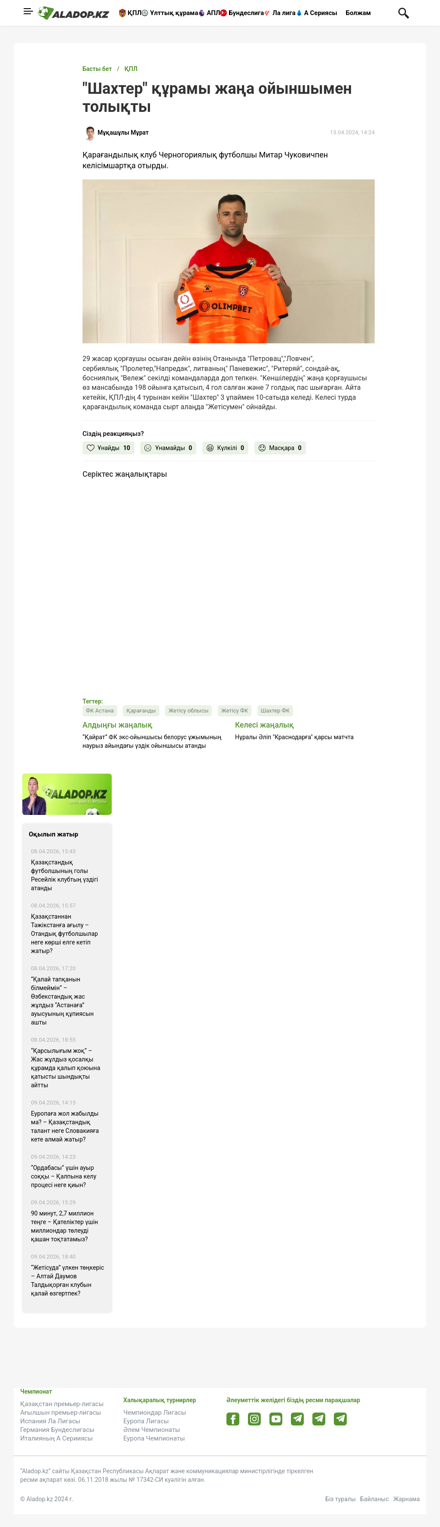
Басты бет (97, 68)
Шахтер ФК (275, 710)
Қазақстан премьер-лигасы (62, 1404)
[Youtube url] (276, 1420)
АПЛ (213, 13)
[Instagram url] (254, 1419)
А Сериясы (320, 13)
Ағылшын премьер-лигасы (60, 1412)
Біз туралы (340, 1499)
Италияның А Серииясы (56, 1438)
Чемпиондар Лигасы (154, 1412)
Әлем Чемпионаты (151, 1430)
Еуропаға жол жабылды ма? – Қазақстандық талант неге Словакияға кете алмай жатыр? (65, 1126)
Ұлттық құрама (174, 13)
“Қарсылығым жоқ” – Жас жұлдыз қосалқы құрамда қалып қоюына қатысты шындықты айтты (65, 1068)
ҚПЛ (134, 13)
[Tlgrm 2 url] (340, 1419)
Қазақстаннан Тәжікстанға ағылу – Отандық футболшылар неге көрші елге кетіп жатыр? (64, 933)
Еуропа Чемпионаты (154, 1438)
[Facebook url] (233, 1419)
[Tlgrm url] (319, 1419)
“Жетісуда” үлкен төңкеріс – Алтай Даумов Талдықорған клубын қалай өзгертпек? (67, 1280)
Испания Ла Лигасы (50, 1421)
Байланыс (374, 1499)
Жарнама (406, 1499)
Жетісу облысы (188, 710)
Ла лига (284, 13)
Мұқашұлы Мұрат (123, 132)
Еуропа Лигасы (146, 1421)
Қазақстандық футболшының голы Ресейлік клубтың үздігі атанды (64, 875)
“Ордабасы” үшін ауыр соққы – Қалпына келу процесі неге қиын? (63, 1176)
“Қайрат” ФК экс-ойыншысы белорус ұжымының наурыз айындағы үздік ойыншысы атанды (151, 741)
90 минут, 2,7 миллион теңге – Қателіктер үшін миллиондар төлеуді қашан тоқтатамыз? (64, 1226)
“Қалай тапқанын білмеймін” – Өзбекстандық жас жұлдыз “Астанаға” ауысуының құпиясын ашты (62, 1001)
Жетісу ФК (234, 710)
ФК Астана (100, 710)
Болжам (358, 13)
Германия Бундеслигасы (57, 1430)
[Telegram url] (297, 1419)
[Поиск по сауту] (403, 12)
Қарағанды (141, 710)
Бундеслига (246, 13)
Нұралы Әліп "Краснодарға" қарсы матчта (294, 737)
